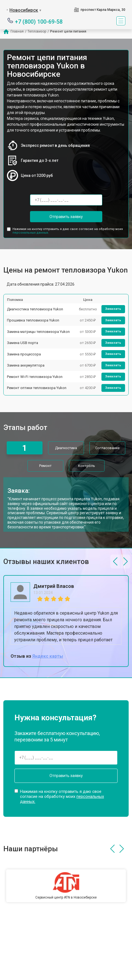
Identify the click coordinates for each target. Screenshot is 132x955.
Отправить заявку (66, 216)
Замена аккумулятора (25, 365)
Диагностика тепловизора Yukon (35, 309)
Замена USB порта (22, 343)
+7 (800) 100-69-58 (39, 21)
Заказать (113, 309)
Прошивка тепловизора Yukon (33, 320)
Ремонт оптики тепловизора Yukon (36, 388)
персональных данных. (31, 232)
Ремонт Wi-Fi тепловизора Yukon (35, 377)
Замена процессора (24, 354)
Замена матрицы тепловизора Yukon (38, 332)
